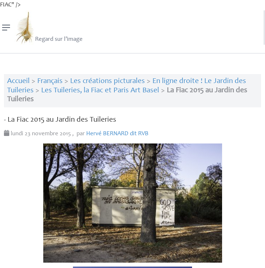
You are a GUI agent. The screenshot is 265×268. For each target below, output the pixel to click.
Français (50, 81)
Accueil (18, 81)
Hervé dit (117, 134)
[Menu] (6, 27)
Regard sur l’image (48, 27)
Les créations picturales (107, 81)
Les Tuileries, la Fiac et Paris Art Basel (100, 90)
